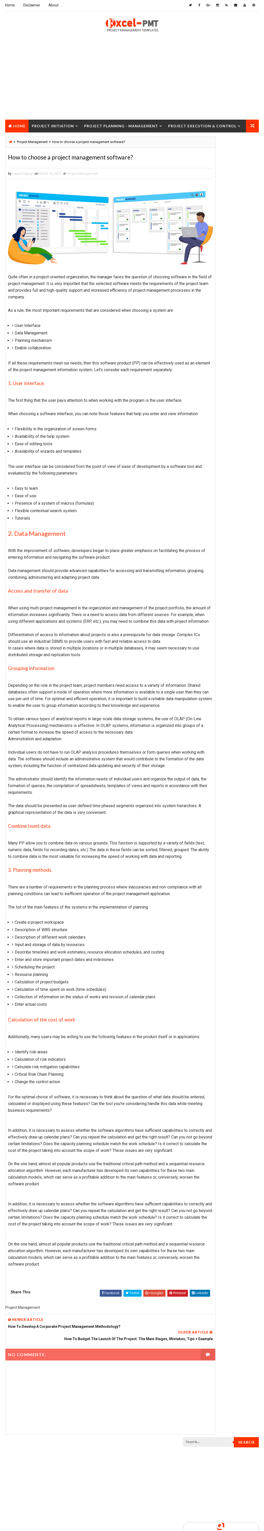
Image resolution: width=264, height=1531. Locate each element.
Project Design (197, 536)
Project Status (197, 806)
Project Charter (198, 437)
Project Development (202, 545)
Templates (193, 842)
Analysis (227, 311)
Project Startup (198, 797)
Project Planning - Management (121, 125)
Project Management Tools (207, 653)
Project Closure (27, 138)
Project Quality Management (208, 734)
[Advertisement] (132, 83)
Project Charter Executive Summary (214, 446)
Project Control (198, 509)
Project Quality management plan (212, 743)
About (53, 5)
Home (10, 5)
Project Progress (199, 725)
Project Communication (204, 482)
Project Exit (195, 590)
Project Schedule (199, 779)
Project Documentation (204, 554)
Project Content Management (209, 500)
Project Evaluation (200, 572)
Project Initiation (53, 125)
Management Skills (200, 392)
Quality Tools (196, 824)
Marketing (235, 410)
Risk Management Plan (203, 833)
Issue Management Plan (204, 374)
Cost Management (199, 329)
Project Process (199, 698)
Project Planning (199, 689)
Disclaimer (31, 5)
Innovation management (204, 356)
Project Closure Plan (202, 473)
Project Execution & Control (202, 125)
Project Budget (197, 428)
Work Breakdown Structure (207, 851)
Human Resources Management (209, 347)
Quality (228, 815)
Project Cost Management (206, 527)
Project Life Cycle (199, 626)
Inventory (193, 365)
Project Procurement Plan (207, 716)
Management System (201, 401)
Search (246, 144)
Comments (246, 247)
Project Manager (199, 662)
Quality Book (221, 235)
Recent (195, 247)
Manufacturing (197, 410)
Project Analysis (199, 419)
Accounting (194, 311)
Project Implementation (204, 599)
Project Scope (197, 788)
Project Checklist (200, 455)
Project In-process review (206, 608)
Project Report (197, 752)
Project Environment (202, 563)
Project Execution (200, 581)
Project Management (82, 175)
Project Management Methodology (213, 644)
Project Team (196, 815)
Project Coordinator (202, 518)
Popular (221, 247)
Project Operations (201, 680)
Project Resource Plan (203, 761)
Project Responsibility (203, 770)
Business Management (202, 320)
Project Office (197, 671)
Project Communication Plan (208, 491)
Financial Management (202, 338)
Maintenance (195, 383)
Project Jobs (196, 617)
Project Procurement (202, 707)
